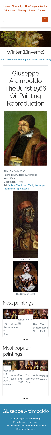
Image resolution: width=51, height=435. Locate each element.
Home (7, 6)
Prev (7, 322)
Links (32, 10)
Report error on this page (25, 422)
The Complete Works (36, 6)
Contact (42, 10)
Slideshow (9, 10)
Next (44, 322)
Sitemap (22, 10)
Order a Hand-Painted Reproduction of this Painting (25, 59)
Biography (17, 6)
